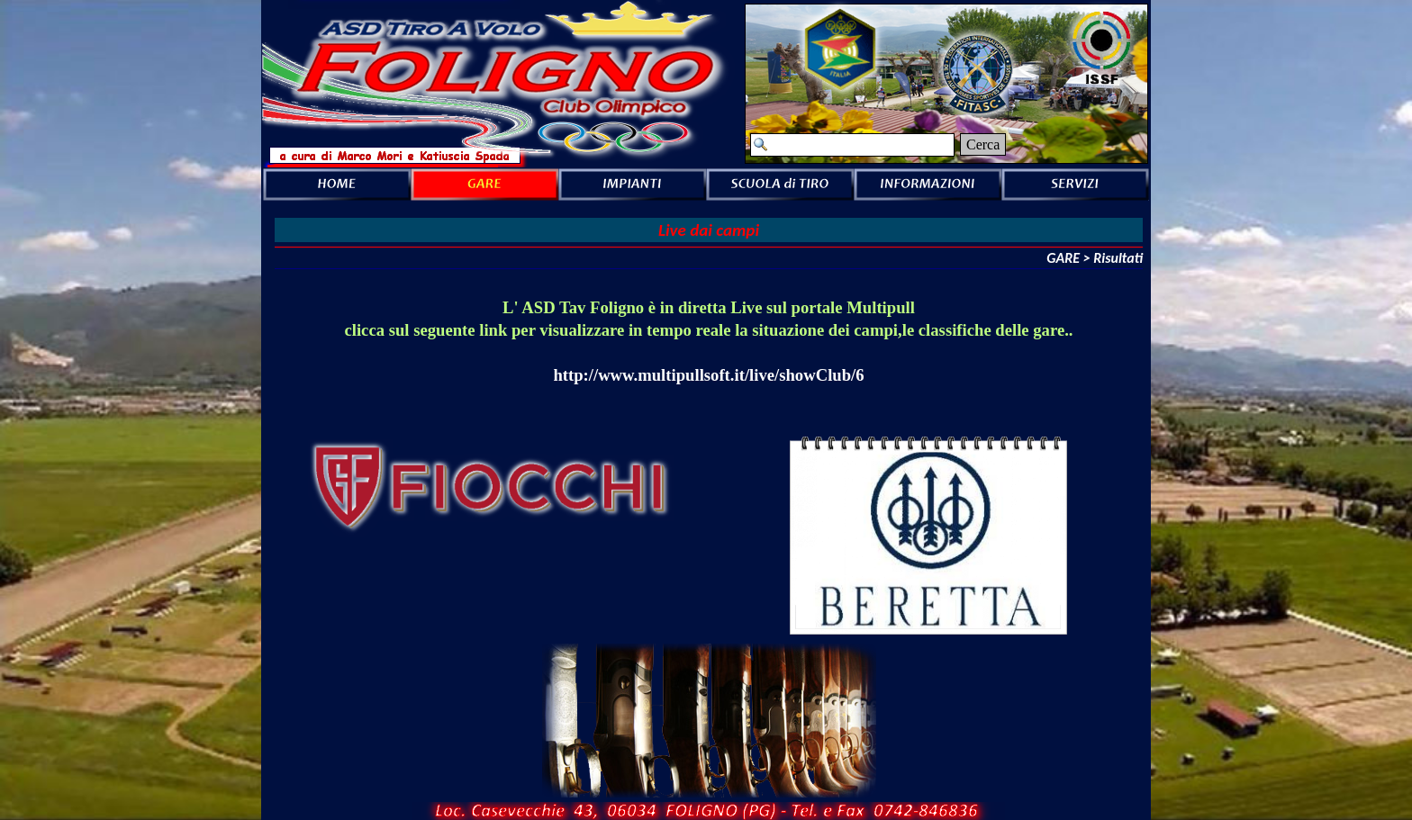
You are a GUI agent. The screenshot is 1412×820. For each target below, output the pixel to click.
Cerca (983, 144)
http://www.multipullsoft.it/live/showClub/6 (708, 374)
